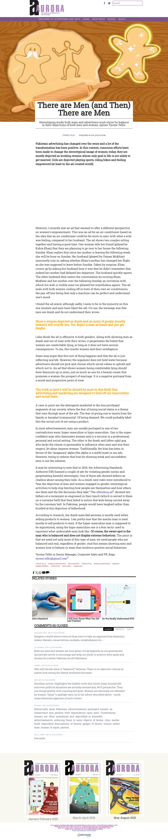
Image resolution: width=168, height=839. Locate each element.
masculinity (66, 566)
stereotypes (86, 564)
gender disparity (42, 566)
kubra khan (78, 566)
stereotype (55, 566)
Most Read (98, 19)
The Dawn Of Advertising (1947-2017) (59, 19)
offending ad (104, 492)
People (112, 19)
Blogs (121, 19)
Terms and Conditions (79, 831)
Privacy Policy (91, 831)
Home (86, 19)
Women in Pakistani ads (57, 564)
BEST (130, 629)
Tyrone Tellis (68, 135)
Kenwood (115, 564)
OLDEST (108, 629)
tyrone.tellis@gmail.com (51, 558)
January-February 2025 (43, 819)
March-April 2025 (84, 817)
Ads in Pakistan (73, 564)
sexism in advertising (102, 564)
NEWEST (119, 629)
